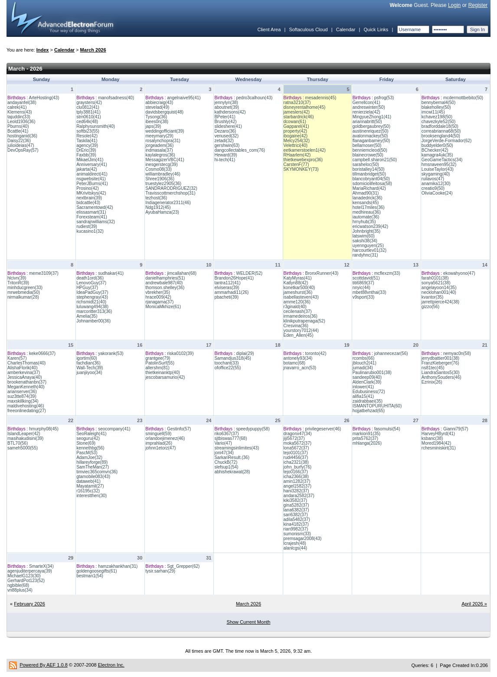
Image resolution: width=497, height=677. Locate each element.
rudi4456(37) (296, 457)
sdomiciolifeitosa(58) (372, 183)
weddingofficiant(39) (164, 131)
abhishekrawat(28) (232, 471)
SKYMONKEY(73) (301, 169)
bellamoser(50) (367, 145)
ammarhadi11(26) (231, 292)
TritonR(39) (18, 282)
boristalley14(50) (369, 169)
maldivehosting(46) (25, 406)
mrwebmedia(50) (23, 292)
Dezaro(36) (225, 131)
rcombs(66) (364, 358)
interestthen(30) (91, 495)
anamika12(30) (436, 183)
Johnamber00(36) (93, 321)
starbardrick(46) (299, 116)
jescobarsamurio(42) (165, 377)
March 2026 (93, 49)
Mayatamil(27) (90, 486)
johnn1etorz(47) (160, 448)
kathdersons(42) (229, 112)
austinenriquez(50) (371, 131)
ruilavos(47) (433, 178)
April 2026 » (474, 603)
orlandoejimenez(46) (165, 438)
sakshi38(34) (365, 240)
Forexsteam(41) (91, 217)
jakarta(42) (86, 169)
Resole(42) (87, 135)
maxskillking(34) (23, 401)
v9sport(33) (364, 297)
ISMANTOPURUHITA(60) (377, 406)
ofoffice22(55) (227, 367)
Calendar (346, 29)
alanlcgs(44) (295, 548)
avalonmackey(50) (370, 135)
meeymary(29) (159, 135)
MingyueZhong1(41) (372, 116)
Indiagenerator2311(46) (168, 202)
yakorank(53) (110, 353)
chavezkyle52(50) (438, 121)
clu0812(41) (87, 107)
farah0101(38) (435, 278)
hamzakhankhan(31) (117, 566)
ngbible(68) (18, 585)
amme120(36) (297, 301)
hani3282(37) (296, 490)
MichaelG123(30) (24, 575)
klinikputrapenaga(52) (304, 321)
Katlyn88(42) (296, 282)
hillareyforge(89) (92, 462)
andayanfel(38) (21, 102)
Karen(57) (16, 358)
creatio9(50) (433, 188)
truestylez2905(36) (163, 183)
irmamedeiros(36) (300, 316)
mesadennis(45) (321, 97)
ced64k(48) (87, 121)
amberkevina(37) (23, 372)
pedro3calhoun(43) (254, 97)
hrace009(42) (158, 297)
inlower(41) (363, 386)
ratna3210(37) (297, 102)
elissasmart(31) (91, 212)
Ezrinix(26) (432, 382)
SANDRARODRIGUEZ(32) (171, 188)
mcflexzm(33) (387, 273)
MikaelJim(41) (89, 159)
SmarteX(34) (41, 566)
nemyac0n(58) (457, 353)
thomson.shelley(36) (164, 287)
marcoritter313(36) (94, 311)
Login (454, 5)
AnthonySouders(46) (441, 377)
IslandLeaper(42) (23, 433)
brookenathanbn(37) (26, 382)
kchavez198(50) (437, 116)
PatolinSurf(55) (159, 363)
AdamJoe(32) (89, 457)
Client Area (269, 29)
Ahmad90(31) (366, 193)
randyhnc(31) (365, 255)
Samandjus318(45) (232, 358)
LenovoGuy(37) (91, 282)
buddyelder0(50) (437, 145)
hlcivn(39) (16, 278)
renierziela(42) (366, 112)
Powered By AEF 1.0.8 (44, 664)
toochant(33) (226, 363)
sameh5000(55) (22, 448)
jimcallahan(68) (181, 273)
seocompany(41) (114, 428)
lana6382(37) (296, 510)
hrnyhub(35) (364, 221)
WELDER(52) (249, 273)
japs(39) (153, 126)
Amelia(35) (86, 316)
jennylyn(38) (226, 102)
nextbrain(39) (89, 197)
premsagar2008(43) (303, 538)
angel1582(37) (298, 486)
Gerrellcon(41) (366, 102)
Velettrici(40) (296, 145)
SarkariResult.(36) (231, 457)
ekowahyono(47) (459, 273)
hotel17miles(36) (369, 207)
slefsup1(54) (226, 467)
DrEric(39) (86, 150)
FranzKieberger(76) (440, 363)
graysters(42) (89, 102)
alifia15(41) (363, 396)
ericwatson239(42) (370, 226)
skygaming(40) (436, 174)
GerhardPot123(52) (26, 580)
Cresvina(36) (296, 325)
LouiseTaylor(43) (438, 169)
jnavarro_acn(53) (300, 367)
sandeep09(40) (367, 377)
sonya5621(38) (436, 282)
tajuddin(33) (18, 116)
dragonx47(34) (298, 433)
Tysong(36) (156, 116)
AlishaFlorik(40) (22, 367)
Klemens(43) (19, 112)
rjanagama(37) (159, 301)
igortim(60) (86, 358)
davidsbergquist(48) (164, 112)
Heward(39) (225, 155)
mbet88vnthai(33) (369, 292)
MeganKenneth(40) (26, 386)
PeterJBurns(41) (92, 183)
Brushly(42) (225, 121)
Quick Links (375, 29)
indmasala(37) (159, 150)
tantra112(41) (227, 282)
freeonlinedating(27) (26, 410)
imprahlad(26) (158, 443)
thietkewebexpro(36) (303, 159)
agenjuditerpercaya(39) (29, 571)
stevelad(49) (157, 107)
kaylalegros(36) (160, 155)
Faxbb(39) (86, 155)
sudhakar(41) (111, 273)
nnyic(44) (361, 287)
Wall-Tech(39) (89, 367)
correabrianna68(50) (441, 131)
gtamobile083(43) (93, 476)
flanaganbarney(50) (371, 140)
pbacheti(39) (226, 297)
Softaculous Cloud (308, 29)
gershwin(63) (226, 145)
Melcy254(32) (297, 140)
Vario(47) (223, 443)
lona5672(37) (296, 448)
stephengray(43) (92, 297)
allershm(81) (157, 367)
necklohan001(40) (439, 292)
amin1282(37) (297, 481)
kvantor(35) (433, 297)
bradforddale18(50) (440, 126)
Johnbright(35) (366, 231)
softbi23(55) (87, 131)
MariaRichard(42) (369, 188)
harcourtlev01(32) (369, 250)
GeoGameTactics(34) (442, 159)
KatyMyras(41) (298, 278)
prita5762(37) (365, 438)
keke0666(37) (42, 353)
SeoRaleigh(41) (91, 433)
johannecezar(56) (391, 353)
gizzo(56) (430, 306)
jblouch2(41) (364, 363)
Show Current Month (249, 622)
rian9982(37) (296, 529)
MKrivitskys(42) (91, 193)
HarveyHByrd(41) (438, 433)
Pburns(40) (18, 126)
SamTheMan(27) (92, 467)
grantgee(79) (157, 358)
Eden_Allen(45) (299, 335)
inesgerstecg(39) (161, 164)
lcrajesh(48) (295, 543)
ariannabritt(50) (367, 121)
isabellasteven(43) (301, 297)
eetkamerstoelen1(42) (305, 150)
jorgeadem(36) (159, 145)
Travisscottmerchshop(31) (170, 193)
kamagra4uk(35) (437, 155)
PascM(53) (86, 452)
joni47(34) (223, 452)
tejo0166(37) (296, 471)
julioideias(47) (20, 145)
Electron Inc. (111, 664)
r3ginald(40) (295, 306)
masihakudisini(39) (25, 438)
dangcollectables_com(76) (239, 150)
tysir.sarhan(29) (160, 571)
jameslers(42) (297, 112)
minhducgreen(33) (25, 287)
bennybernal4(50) (438, 102)
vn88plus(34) (20, 590)
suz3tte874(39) (21, 396)
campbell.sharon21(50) (375, 159)
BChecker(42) (435, 150)
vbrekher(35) (157, 292)
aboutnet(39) (226, 107)
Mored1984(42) (436, 443)
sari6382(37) (296, 514)
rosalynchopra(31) (162, 140)
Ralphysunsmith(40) (95, 126)
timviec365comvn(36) (97, 471)
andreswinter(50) (369, 107)
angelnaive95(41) (183, 97)
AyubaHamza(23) (162, 212)
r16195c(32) (88, 490)
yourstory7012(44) (301, 330)
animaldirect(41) (92, 174)
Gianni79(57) (455, 428)
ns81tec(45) (433, 367)
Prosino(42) (87, 188)
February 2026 (29, 603)
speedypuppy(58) (252, 428)
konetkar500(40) (299, 287)
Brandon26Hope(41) (234, 278)
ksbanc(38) (432, 438)
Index (42, 49)
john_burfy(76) (297, 467)
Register (478, 5)
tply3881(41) (88, 112)
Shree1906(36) (159, 178)
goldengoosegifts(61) (96, 571)
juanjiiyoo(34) (89, 372)
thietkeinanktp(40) (162, 372)
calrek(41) (16, 107)
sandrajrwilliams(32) (95, 221)
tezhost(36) (156, 197)
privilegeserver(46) (323, 428)
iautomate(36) (366, 217)
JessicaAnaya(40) (24, 377)
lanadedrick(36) (368, 197)
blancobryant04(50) (371, 178)
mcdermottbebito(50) (463, 97)
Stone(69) (85, 443)
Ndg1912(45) (157, 207)
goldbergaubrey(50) (371, 126)
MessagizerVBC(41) (164, 159)
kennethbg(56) (90, 448)
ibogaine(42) (296, 135)
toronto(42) (316, 353)
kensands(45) (366, 202)
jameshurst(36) (298, 292)
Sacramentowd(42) (94, 207)
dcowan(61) (295, 121)
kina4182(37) (296, 524)
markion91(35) (366, 433)
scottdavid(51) (366, 278)
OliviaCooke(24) (437, 193)
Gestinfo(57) (179, 428)
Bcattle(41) (17, 131)
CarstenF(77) (296, 164)
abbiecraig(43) (159, 102)
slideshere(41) (228, 126)
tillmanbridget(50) (369, 174)
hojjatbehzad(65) (369, 410)
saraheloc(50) (366, 164)
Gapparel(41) (296, 126)
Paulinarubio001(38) (372, 372)
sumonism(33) (297, 533)
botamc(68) (295, 363)
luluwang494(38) (92, 306)
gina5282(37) (296, 505)
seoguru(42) (88, 438)
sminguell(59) (158, 433)
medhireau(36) (367, 212)
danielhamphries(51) (165, 278)
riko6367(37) (226, 433)
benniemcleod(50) (370, 150)
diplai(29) (245, 353)
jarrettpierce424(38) (440, 301)
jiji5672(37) (294, 438)
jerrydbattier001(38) (440, 358)
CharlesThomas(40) (26, 363)
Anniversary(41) (91, 164)
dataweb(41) (88, 481)
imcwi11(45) (433, 112)
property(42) (295, 131)
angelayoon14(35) (439, 287)
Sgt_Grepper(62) (183, 566)
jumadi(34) (363, 367)
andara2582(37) (299, 495)
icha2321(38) (296, 462)
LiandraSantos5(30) (441, 372)
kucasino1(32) (90, 231)
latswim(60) (364, 236)
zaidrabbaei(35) (368, 401)
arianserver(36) (22, 391)
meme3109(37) (44, 273)
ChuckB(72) (225, 462)
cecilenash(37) (298, 311)
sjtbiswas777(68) (230, 438)
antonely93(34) (298, 358)
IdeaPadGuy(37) (92, 292)
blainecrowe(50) (368, 155)
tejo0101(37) (296, 452)
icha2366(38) (296, 476)
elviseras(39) (226, 287)
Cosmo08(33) (158, 169)
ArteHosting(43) (44, 97)
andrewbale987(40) (164, 282)
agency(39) (87, 145)
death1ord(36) (90, 278)
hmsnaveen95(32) (439, 164)
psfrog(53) (384, 97)
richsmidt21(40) (91, 301)
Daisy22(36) (19, 140)
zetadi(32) (223, 140)
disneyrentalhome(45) (305, 107)
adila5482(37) (297, 519)
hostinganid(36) (22, 135)
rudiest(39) (86, 226)
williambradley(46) (162, 174)
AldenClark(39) (367, 382)
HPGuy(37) (87, 287)
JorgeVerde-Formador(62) (447, 140)
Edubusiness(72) (369, 391)
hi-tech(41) (224, 159)
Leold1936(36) (21, 121)
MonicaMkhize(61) (163, 306)
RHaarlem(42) (297, 155)
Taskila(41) (86, 140)
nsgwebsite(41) (91, 178)
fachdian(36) (88, 363)
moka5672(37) (297, 443)
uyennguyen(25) (368, 245)
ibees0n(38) (156, 121)
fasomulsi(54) (387, 428)
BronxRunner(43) (322, 273)
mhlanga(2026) (367, 443)
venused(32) (226, 135)
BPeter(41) (224, 116)
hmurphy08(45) (44, 428)
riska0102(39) (180, 353)
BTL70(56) (17, 443)
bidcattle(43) (88, 202)
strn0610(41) (88, 116)
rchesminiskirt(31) (439, 448)
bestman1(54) (89, 575)
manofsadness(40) (116, 97)
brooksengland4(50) (441, 135)
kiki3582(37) (295, 500)
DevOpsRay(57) (23, 150)
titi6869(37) (363, 282)
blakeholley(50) (436, 107)
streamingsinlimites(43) (236, 448)
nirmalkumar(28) (23, 297)
